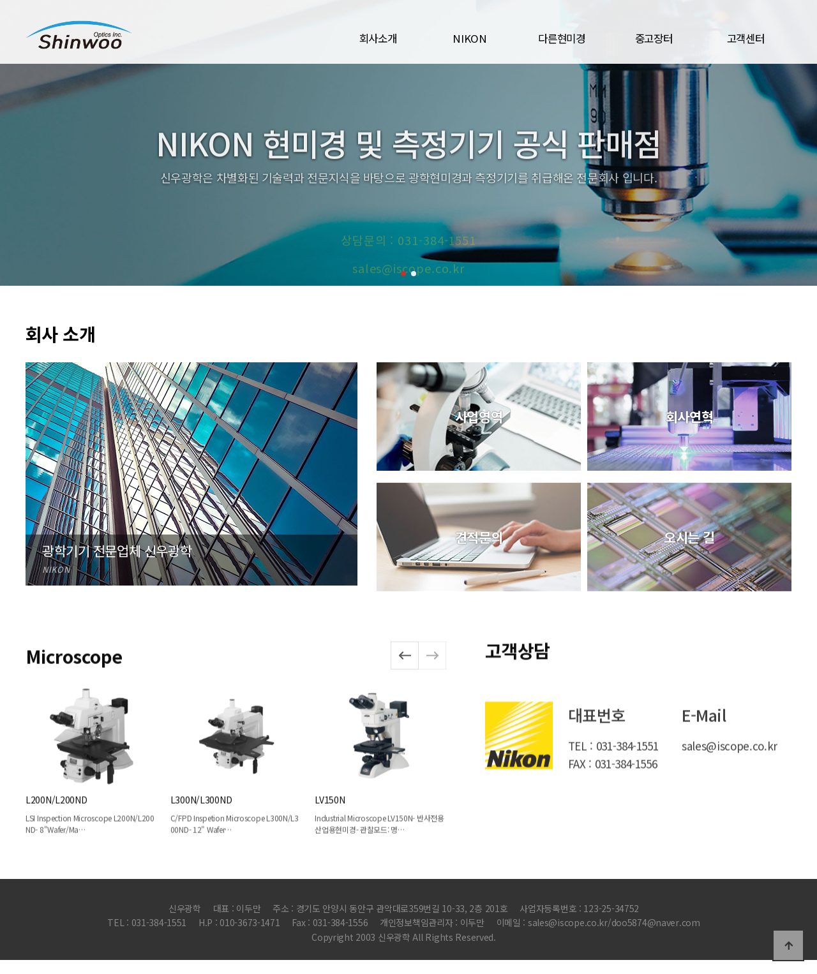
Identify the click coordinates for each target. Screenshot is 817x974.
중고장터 (654, 38)
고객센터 (746, 38)
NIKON (470, 38)
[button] (403, 273)
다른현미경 (561, 38)
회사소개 (378, 38)
